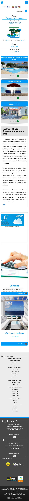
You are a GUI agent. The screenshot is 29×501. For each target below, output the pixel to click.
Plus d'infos (14, 76)
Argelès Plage (22, 146)
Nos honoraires (16, 489)
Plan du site (3, 489)
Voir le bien (14, 121)
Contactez (5, 189)
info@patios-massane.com (16, 426)
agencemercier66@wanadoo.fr (16, 445)
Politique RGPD (17, 490)
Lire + (4, 204)
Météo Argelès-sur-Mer (9, 226)
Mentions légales (9, 489)
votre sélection (20, 11)
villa (8, 170)
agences (5, 177)
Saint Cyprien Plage (8, 149)
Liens (21, 489)
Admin (23, 489)
